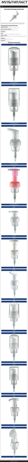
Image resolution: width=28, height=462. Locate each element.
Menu (2, 6)
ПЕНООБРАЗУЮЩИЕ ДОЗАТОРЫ (14, 9)
